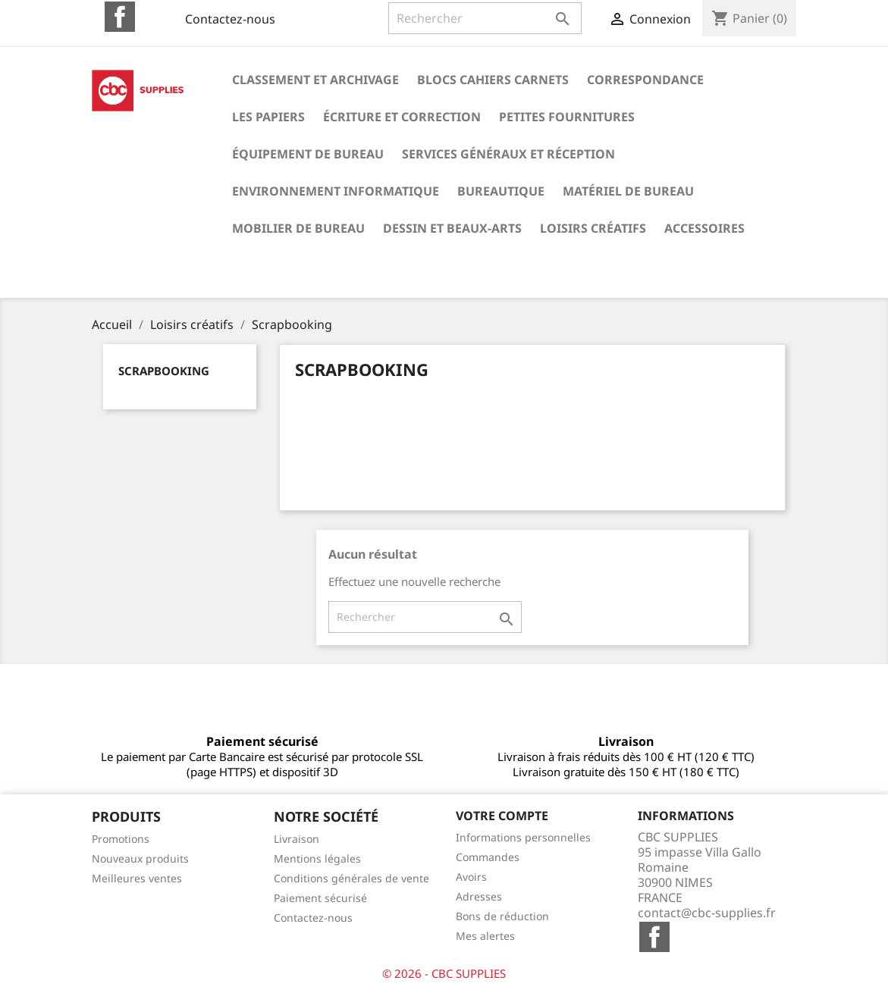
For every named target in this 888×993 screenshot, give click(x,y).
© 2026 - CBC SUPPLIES (444, 973)
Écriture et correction (402, 116)
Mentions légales (317, 858)
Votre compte (502, 815)
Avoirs (471, 876)
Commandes (487, 857)
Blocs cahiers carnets (493, 79)
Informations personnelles (523, 837)
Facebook (120, 17)
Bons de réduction (502, 916)
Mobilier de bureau (298, 228)
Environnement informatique (335, 191)
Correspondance (645, 79)
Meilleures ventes (137, 878)
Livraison (296, 839)
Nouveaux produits (140, 858)
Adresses (479, 896)
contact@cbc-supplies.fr (707, 912)
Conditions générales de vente (351, 878)
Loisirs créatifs (593, 228)
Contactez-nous (230, 19)
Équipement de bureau (308, 154)
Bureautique (500, 191)
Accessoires (704, 228)
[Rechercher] (485, 18)
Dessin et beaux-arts (452, 228)
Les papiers (268, 116)
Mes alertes (485, 936)
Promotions (120, 839)
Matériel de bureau (628, 191)
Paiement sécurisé (320, 898)
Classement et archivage (315, 79)
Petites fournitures (567, 116)
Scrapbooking (163, 370)
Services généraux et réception (508, 154)
